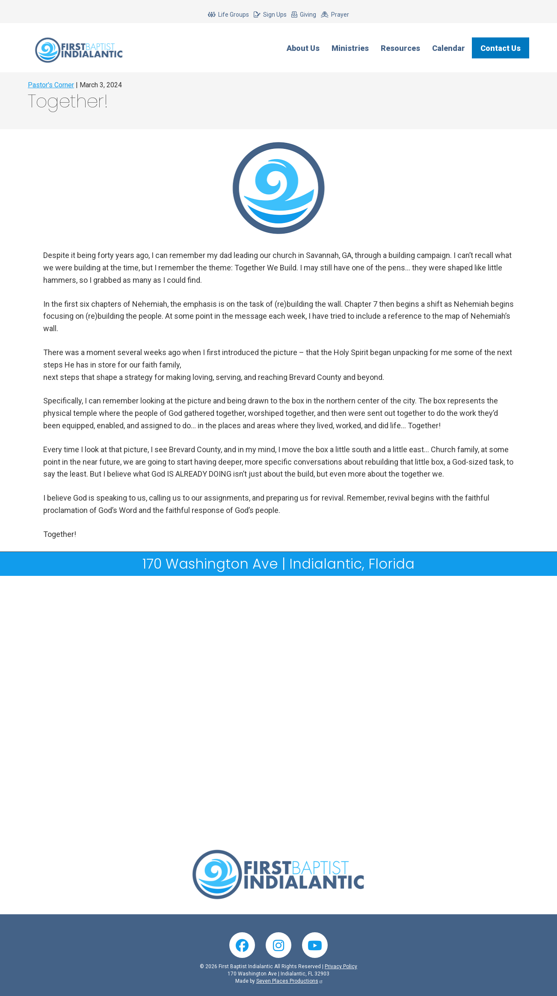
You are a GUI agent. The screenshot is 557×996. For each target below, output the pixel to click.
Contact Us (500, 47)
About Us (303, 47)
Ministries (350, 47)
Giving (308, 14)
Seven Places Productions (287, 981)
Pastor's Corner (51, 85)
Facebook (242, 945)
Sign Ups (275, 14)
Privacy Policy (341, 966)
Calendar (448, 47)
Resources (400, 47)
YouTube (315, 945)
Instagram (278, 945)
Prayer (340, 14)
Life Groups (233, 14)
